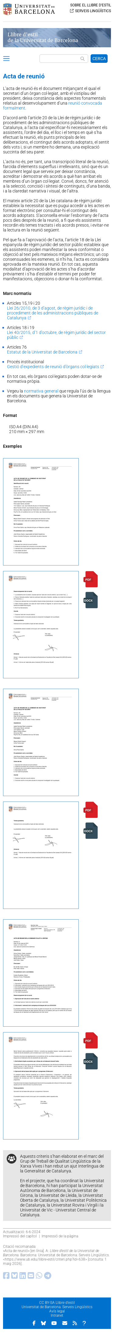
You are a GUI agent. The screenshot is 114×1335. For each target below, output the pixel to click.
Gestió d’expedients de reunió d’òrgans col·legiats (53, 366)
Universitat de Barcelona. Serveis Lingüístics (57, 1307)
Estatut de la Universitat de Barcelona (42, 352)
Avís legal (57, 1311)
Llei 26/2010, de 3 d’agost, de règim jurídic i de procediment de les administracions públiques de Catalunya (52, 313)
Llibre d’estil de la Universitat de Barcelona (43, 37)
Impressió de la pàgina (60, 1236)
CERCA (99, 58)
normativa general (41, 391)
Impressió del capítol (20, 1236)
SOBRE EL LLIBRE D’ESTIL (90, 5)
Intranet (57, 1315)
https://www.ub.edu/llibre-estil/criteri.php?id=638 (45, 1259)
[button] (6, 59)
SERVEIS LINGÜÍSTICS (93, 11)
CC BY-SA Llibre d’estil (57, 1303)
